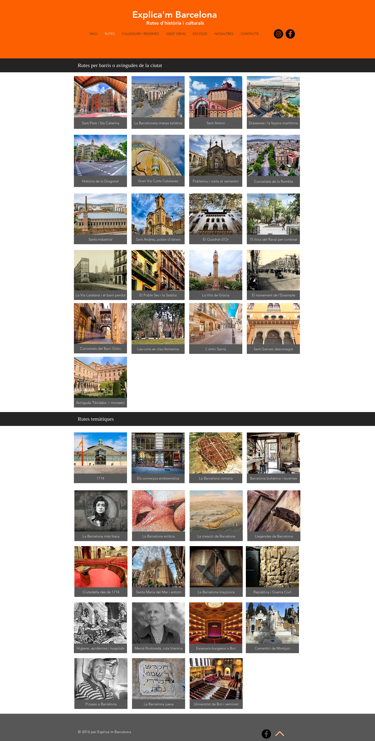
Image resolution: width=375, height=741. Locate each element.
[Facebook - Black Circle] (290, 34)
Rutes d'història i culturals (175, 23)
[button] (303, 58)
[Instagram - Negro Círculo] (278, 34)
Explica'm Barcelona (174, 14)
